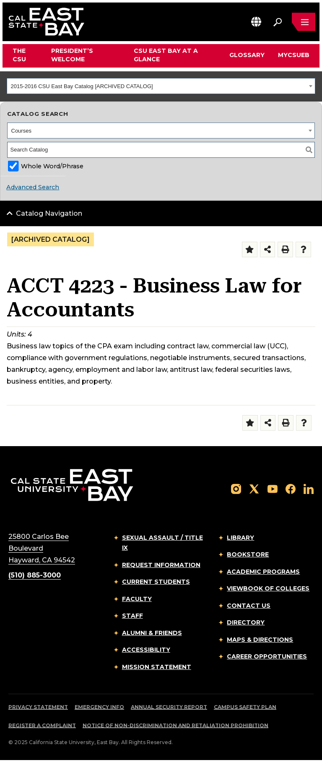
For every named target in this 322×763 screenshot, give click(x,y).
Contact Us (248, 605)
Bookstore (248, 554)
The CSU (19, 55)
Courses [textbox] (21, 131)
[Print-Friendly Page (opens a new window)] (285, 249)
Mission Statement (156, 667)
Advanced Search (32, 187)
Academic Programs (263, 571)
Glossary (247, 55)
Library (240, 537)
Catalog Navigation (49, 213)
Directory (246, 622)
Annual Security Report (169, 707)
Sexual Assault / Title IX (162, 543)
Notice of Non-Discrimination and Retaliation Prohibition (175, 725)
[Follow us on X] (254, 488)
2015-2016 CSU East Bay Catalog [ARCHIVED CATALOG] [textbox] (82, 86)
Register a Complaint (42, 725)
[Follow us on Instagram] (236, 488)
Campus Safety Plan (245, 707)
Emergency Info (99, 707)
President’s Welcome (72, 55)
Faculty (137, 599)
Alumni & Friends (152, 633)
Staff (132, 615)
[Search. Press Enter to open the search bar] (277, 22)
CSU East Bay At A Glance (166, 55)
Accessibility (146, 649)
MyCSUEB (293, 55)
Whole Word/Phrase (52, 166)
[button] (256, 21)
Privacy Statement (38, 707)
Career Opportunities (267, 656)
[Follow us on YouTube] (272, 488)
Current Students (156, 581)
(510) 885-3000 (34, 575)
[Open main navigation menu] (303, 22)
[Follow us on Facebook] (291, 488)
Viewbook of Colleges (268, 588)
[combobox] (161, 86)
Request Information (161, 565)
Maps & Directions (260, 639)
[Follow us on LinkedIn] (309, 488)
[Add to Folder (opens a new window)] (249, 249)
